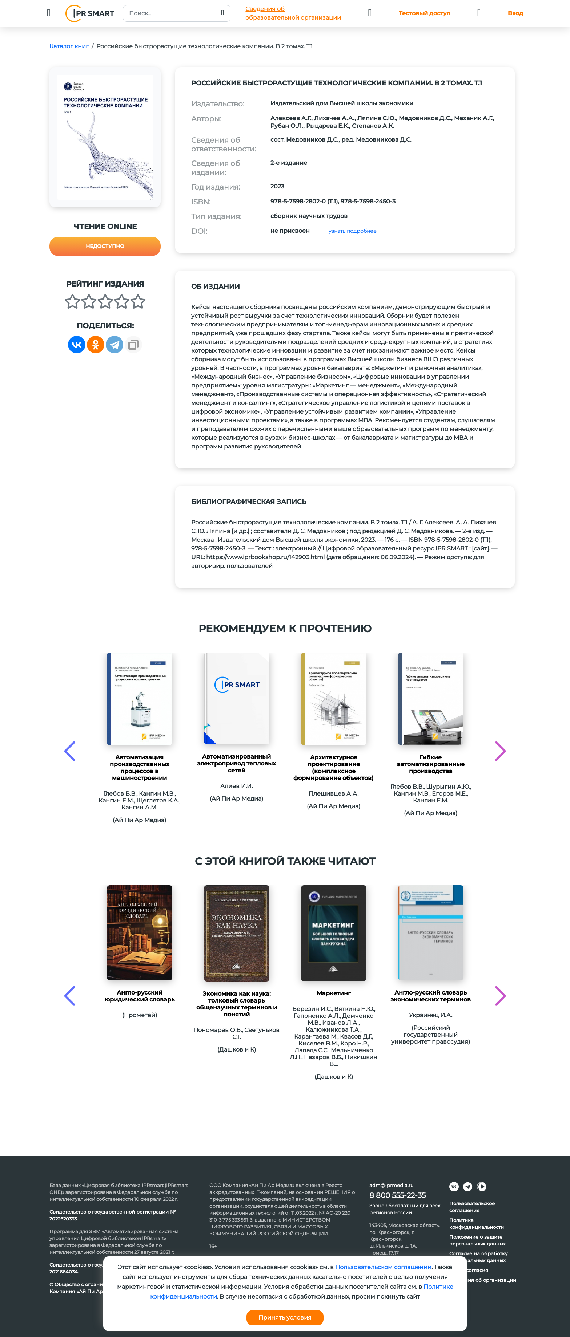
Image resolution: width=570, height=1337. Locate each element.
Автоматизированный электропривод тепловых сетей (236, 763)
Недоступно (105, 246)
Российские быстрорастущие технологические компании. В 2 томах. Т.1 (204, 46)
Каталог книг (69, 46)
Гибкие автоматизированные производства (431, 764)
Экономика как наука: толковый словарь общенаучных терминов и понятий (236, 1004)
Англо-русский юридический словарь (139, 996)
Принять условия (285, 1317)
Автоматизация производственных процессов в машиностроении (139, 767)
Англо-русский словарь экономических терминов (430, 996)
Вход (515, 13)
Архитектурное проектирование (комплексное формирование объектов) (333, 767)
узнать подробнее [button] (352, 231)
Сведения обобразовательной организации (293, 13)
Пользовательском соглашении (383, 1267)
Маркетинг (334, 993)
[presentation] (70, 751)
